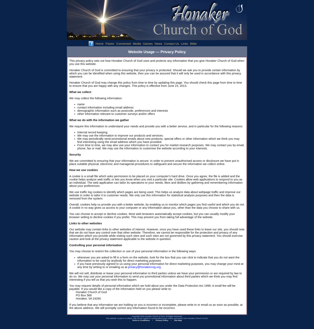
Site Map (178, 320)
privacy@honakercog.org (144, 267)
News (158, 43)
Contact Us (171, 43)
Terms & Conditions (141, 320)
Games (148, 43)
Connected (123, 43)
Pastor (110, 43)
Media (137, 43)
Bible (193, 43)
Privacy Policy (162, 320)
